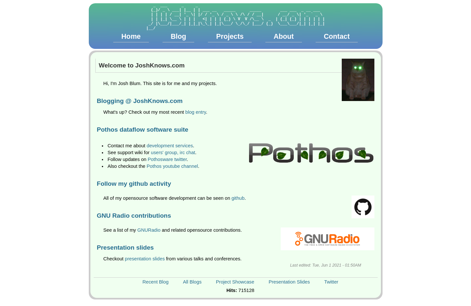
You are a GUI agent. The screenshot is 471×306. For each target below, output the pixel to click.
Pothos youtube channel (172, 166)
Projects (229, 36)
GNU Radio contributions (134, 215)
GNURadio (149, 230)
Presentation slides (125, 247)
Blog (178, 36)
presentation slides (145, 258)
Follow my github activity (134, 183)
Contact (337, 36)
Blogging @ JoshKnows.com (140, 100)
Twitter (331, 281)
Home (131, 36)
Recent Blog (156, 281)
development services (170, 145)
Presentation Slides (289, 281)
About (284, 36)
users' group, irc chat (173, 152)
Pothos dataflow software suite (142, 129)
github (237, 198)
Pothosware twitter (167, 159)
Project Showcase (235, 281)
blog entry (195, 112)
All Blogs (192, 281)
